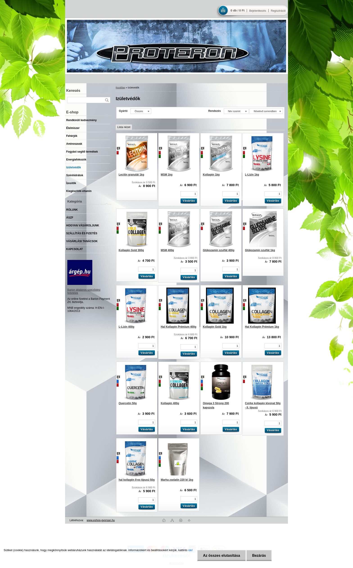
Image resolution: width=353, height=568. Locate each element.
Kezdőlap (120, 87)
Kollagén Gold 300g (131, 250)
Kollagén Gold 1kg (214, 326)
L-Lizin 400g (126, 326)
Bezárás (259, 555)
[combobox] (236, 111)
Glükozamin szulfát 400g (218, 250)
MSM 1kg (166, 174)
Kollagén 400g (170, 403)
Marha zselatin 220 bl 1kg (177, 479)
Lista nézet (123, 127)
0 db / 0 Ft (237, 10)
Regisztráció (278, 10)
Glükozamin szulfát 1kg (260, 250)
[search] (106, 100)
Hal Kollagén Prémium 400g (178, 326)
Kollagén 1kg (211, 174)
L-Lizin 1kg (252, 174)
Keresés (73, 90)
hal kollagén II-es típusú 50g (137, 479)
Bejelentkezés (257, 10)
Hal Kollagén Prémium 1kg (262, 326)
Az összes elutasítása (221, 555)
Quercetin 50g (128, 403)
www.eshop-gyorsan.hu (101, 520)
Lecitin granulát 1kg (131, 174)
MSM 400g (167, 250)
